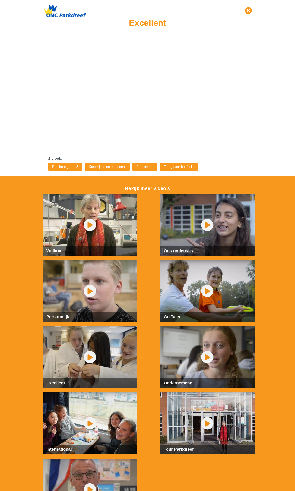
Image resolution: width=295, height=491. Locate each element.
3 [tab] (153, 389)
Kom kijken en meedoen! (107, 167)
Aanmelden (144, 167)
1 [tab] (142, 389)
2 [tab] (147, 389)
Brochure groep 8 (65, 167)
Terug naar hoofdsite (179, 167)
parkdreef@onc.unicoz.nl (63, 440)
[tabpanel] (147, 373)
